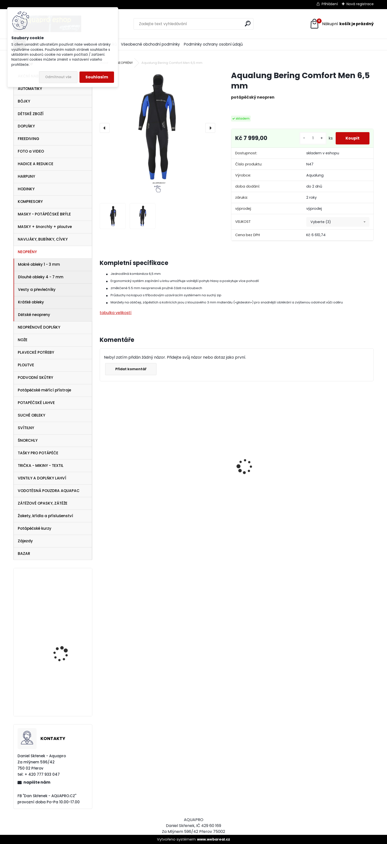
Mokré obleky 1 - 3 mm (39, 264)
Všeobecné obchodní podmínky (150, 44)
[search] (248, 23)
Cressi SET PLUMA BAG (332, 478)
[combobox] (337, 222)
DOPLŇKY (26, 126)
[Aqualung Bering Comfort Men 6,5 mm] (157, 127)
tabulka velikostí (116, 313)
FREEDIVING (28, 138)
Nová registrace (360, 3)
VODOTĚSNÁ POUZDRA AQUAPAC (48, 490)
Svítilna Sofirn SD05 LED (265, 488)
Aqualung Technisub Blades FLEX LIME (64, 598)
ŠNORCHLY (28, 440)
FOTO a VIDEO (31, 151)
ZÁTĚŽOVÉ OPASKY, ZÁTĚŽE (42, 503)
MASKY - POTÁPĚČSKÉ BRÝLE (44, 214)
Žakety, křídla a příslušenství (45, 515)
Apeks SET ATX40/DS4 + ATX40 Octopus (196, 490)
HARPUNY (26, 176)
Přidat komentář (130, 369)
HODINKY (26, 189)
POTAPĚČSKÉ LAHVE (36, 402)
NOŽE (22, 339)
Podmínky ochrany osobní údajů (213, 44)
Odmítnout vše (58, 77)
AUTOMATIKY (30, 88)
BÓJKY (24, 101)
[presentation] (105, 128)
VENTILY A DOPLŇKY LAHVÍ (42, 478)
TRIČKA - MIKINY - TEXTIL (40, 465)
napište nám (36, 782)
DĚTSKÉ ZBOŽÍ (30, 113)
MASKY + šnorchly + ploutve (45, 226)
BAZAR (24, 553)
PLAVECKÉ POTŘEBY (36, 352)
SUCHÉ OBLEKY (31, 415)
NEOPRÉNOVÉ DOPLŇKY (39, 327)
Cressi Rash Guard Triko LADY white (131, 495)
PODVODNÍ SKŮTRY (35, 377)
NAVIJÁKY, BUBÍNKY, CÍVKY (43, 239)
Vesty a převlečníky (37, 289)
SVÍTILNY (26, 427)
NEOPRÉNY (27, 251)
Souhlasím (96, 77)
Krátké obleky (31, 302)
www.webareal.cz (213, 839)
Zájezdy (25, 541)
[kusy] (313, 138)
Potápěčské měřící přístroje (44, 390)
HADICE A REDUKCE (35, 163)
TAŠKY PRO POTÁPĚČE (38, 453)
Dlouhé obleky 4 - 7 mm (40, 277)
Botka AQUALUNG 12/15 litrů (65, 688)
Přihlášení (330, 3)
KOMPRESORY (30, 201)
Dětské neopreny (34, 314)
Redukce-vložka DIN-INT (67, 634)
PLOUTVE (26, 365)
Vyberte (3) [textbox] (320, 221)
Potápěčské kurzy (34, 528)
